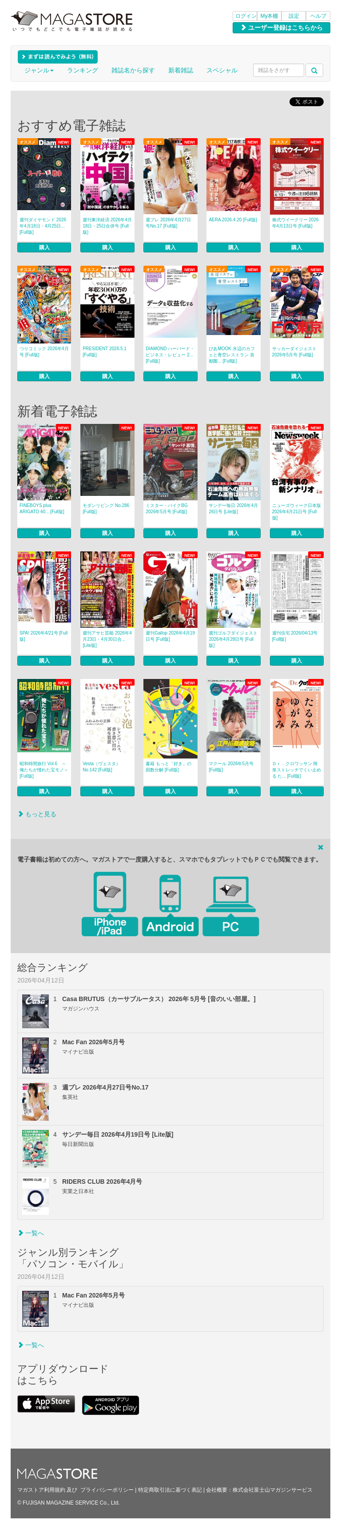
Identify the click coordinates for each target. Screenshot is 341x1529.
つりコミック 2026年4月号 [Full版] (44, 351)
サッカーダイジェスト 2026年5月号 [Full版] (294, 351)
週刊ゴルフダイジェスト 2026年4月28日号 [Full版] (233, 639)
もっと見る (36, 814)
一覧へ (30, 1233)
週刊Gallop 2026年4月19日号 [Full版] (170, 636)
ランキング (82, 70)
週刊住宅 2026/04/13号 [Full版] (295, 636)
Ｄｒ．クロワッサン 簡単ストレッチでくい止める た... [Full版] (296, 769)
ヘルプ (318, 16)
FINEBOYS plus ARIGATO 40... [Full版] (42, 508)
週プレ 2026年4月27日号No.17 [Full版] (168, 222)
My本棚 (269, 16)
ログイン (246, 16)
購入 (44, 247)
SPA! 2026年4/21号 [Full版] (43, 636)
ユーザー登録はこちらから (281, 27)
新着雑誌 (180, 70)
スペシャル (222, 70)
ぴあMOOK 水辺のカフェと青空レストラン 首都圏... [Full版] (231, 354)
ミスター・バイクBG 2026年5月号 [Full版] (166, 508)
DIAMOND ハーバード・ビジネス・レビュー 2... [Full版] (170, 354)
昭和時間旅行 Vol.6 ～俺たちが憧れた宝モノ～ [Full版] (44, 769)
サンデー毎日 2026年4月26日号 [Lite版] (233, 508)
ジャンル (39, 70)
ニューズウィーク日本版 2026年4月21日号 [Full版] (296, 511)
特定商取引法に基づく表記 (170, 1490)
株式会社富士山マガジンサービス (273, 1490)
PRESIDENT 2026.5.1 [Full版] (105, 351)
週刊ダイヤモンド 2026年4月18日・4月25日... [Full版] (43, 226)
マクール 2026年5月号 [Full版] (231, 766)
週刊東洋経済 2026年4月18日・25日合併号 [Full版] (107, 226)
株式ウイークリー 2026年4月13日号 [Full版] (295, 222)
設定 (294, 16)
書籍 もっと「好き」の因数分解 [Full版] (168, 766)
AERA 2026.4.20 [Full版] (233, 219)
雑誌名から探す (133, 70)
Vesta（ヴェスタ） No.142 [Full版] (101, 766)
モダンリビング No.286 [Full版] (106, 508)
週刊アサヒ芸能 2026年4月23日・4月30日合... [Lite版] (107, 639)
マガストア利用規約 (41, 1490)
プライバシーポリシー (107, 1490)
